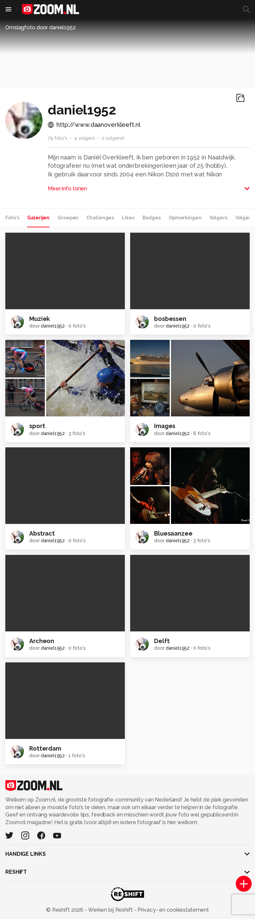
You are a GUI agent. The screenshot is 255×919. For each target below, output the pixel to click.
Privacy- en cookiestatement (172, 910)
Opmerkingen (185, 217)
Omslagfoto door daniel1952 (40, 27)
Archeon (41, 640)
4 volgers (84, 138)
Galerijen (38, 217)
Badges (151, 217)
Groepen (67, 217)
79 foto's (57, 138)
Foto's (12, 217)
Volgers (218, 217)
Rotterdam (45, 748)
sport (37, 425)
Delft (161, 640)
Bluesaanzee (173, 533)
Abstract (42, 533)
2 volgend (113, 138)
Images (164, 425)
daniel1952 (53, 326)
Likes (128, 217)
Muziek (39, 318)
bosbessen (170, 318)
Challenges (100, 217)
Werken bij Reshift (110, 910)
